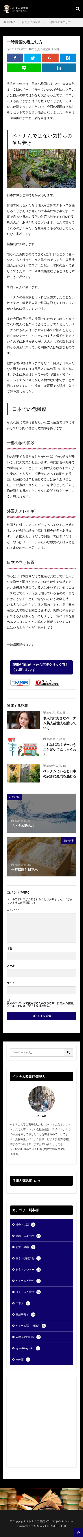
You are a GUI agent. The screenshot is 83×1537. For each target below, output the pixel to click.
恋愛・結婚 (25, 1247)
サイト (11, 983)
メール (11, 965)
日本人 (23, 1303)
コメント (13, 909)
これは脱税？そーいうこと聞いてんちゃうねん (59, 749)
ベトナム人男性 (28, 1281)
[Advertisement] (41, 1422)
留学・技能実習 (28, 1258)
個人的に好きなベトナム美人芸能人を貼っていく (59, 723)
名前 (9, 948)
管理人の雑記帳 (31, 22)
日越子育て (25, 1314)
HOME (11, 22)
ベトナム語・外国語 (31, 1326)
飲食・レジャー (28, 1269)
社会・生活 (25, 1224)
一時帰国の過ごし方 (59, 22)
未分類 (23, 1359)
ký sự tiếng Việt (28, 1348)
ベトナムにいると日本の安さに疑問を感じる (59, 773)
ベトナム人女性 (28, 1292)
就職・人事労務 (28, 1236)
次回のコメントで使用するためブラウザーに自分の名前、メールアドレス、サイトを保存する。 (41, 1004)
